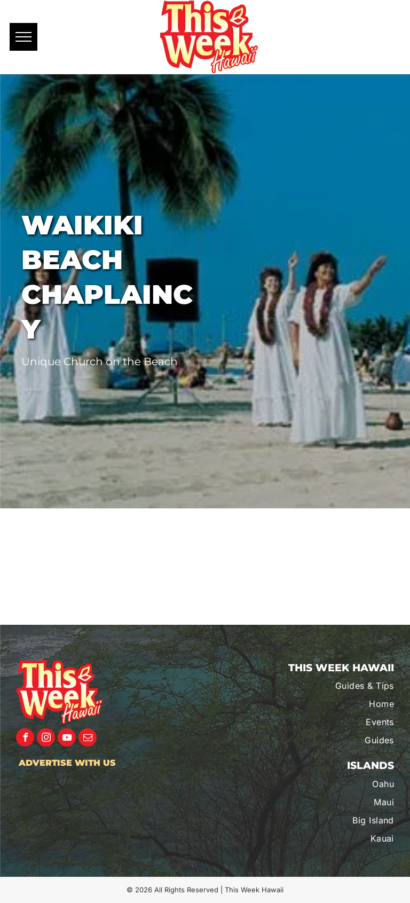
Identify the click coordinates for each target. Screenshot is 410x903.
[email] (87, 738)
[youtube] (67, 738)
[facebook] (25, 738)
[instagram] (46, 738)
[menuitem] (337, 686)
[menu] (23, 37)
